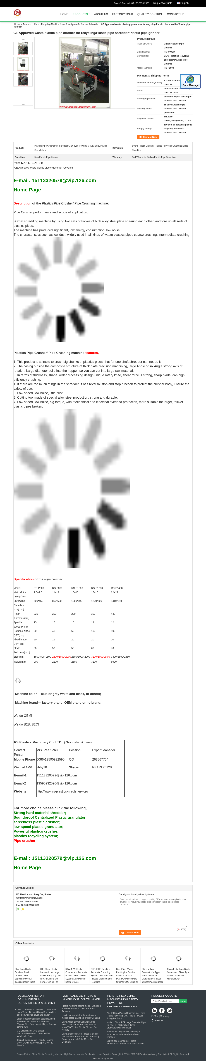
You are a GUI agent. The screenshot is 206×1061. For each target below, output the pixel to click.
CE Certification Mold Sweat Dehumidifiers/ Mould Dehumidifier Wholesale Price (33, 1033)
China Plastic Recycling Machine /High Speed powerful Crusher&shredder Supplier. (72, 1054)
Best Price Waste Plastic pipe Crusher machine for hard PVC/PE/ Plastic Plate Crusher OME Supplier (127, 975)
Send (183, 1001)
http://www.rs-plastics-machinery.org (62, 791)
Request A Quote (162, 3)
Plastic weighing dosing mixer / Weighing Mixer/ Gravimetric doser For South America (81, 1009)
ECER (110, 1058)
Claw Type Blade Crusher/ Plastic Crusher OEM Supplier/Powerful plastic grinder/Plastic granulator (25, 977)
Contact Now (150, 137)
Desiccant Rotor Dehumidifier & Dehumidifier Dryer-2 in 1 (36, 999)
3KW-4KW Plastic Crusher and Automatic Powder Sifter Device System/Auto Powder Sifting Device (76, 975)
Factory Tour (122, 14)
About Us (101, 14)
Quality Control (150, 14)
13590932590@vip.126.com (57, 783)
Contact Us (175, 14)
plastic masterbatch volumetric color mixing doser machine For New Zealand (81, 1016)
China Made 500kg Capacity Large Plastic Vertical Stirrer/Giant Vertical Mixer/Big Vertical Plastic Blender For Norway (79, 1026)
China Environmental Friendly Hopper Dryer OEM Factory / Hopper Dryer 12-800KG (35, 1043)
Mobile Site (157, 1020)
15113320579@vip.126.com (57, 775)
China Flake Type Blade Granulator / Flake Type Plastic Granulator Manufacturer (178, 974)
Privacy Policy (23, 1054)
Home (64, 14)
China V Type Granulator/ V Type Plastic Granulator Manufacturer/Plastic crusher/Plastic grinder (152, 975)
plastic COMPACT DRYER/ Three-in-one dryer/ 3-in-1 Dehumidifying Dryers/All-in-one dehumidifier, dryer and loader (36, 1012)
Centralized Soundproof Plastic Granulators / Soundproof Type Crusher (125, 1042)
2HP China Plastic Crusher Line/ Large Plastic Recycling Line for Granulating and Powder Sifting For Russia (50, 977)
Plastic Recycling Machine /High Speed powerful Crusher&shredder (66, 24)
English (186, 2)
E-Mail (155, 1016)
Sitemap (164, 1016)
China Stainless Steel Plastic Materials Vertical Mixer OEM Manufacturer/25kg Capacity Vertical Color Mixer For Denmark (80, 1038)
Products (80, 14)
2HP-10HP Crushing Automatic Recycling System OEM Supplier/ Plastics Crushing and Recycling (101, 975)
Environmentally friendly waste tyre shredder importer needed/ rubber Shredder (123, 1034)
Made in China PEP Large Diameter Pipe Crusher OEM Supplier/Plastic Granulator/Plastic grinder (126, 1025)
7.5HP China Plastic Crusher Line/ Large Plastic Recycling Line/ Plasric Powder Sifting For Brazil (126, 1016)
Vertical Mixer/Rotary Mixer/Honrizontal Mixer (81, 997)
